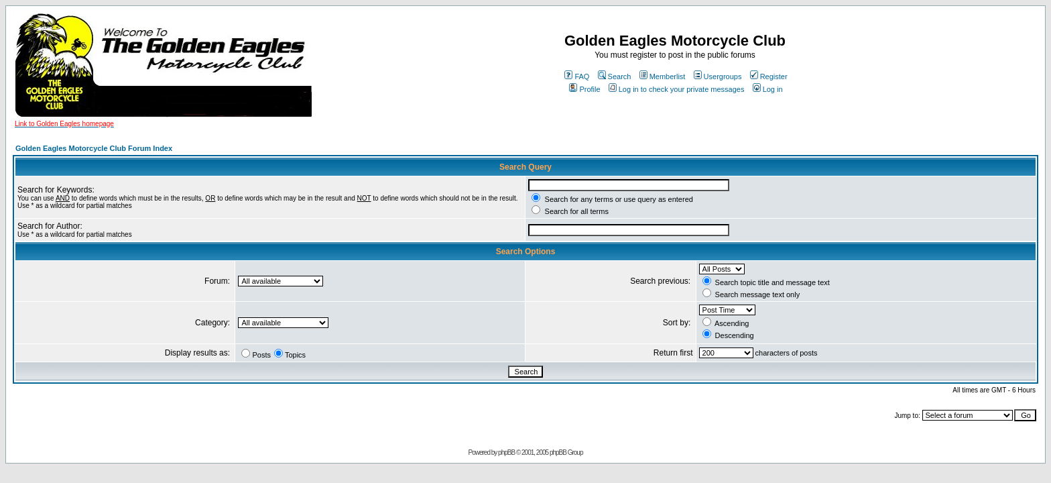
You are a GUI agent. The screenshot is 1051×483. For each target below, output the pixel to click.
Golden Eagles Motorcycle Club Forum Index (93, 148)
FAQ (576, 76)
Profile (584, 89)
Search (614, 76)
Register (769, 76)
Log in (768, 89)
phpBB (506, 452)
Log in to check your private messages (677, 89)
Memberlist (662, 76)
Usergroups (718, 76)
